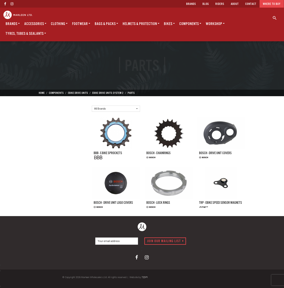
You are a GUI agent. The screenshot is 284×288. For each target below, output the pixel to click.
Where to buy (272, 4)
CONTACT (250, 4)
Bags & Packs (106, 23)
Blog (205, 4)
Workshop (215, 23)
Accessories (35, 23)
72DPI (144, 277)
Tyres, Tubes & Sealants (26, 33)
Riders (219, 4)
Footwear (81, 23)
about (235, 4)
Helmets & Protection (141, 23)
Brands (191, 4)
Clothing (59, 23)
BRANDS (13, 23)
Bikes (169, 23)
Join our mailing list (165, 241)
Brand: (97, 102)
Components (190, 23)
